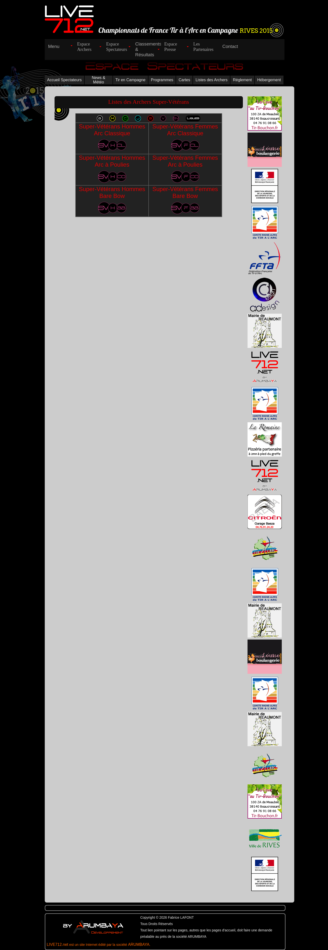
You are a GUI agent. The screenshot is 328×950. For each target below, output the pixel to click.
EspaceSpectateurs (116, 46)
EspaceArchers (84, 46)
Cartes (184, 80)
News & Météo (98, 80)
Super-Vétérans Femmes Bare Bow (185, 200)
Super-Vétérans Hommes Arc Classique (112, 137)
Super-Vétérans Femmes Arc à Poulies (185, 168)
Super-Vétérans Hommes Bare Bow (112, 200)
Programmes (162, 80)
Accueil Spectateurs (64, 80)
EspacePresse (170, 46)
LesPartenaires (203, 46)
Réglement (242, 80)
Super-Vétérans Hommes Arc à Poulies (112, 168)
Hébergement (269, 80)
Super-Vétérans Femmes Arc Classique (185, 137)
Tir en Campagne (130, 80)
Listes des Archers (211, 80)
